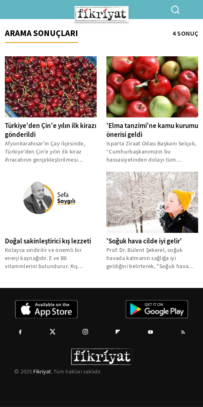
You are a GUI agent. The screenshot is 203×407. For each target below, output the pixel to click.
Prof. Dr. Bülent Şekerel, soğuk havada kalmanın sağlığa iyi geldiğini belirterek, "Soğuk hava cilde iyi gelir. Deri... (147, 258)
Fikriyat (42, 371)
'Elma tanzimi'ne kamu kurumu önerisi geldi (152, 130)
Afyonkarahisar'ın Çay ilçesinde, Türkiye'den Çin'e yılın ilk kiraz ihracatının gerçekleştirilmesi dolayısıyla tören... (45, 152)
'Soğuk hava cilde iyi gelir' (144, 241)
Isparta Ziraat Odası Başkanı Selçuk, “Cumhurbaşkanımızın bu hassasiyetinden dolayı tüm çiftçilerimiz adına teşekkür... (151, 152)
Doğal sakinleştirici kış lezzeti (48, 241)
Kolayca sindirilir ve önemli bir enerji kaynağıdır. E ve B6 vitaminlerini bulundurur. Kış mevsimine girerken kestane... (43, 258)
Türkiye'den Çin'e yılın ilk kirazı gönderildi (50, 130)
